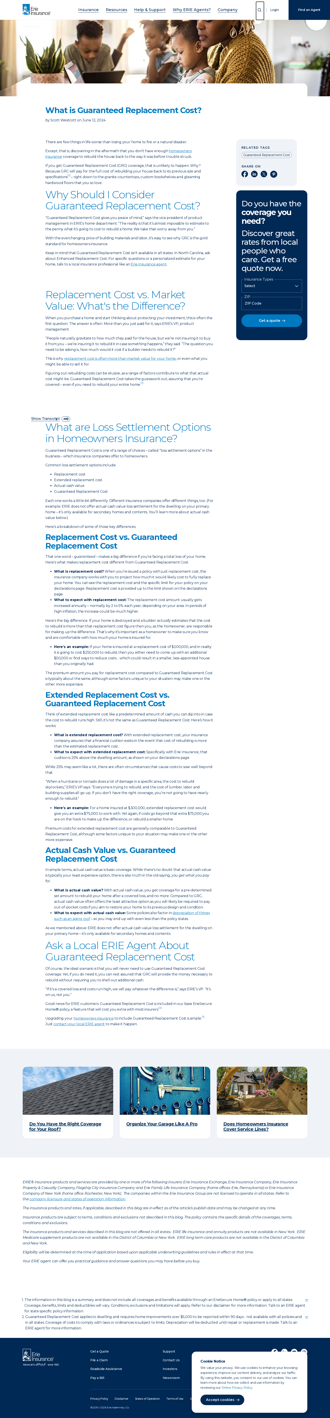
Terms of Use (174, 1398)
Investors (170, 1369)
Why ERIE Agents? (186, 9)
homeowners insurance (94, 1018)
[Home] (38, 10)
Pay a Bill (97, 1378)
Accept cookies (220, 1400)
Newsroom (171, 1378)
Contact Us (171, 1360)
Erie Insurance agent (148, 264)
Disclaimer (121, 1398)
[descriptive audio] (66, 419)
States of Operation (147, 1398)
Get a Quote (99, 1351)
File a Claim (99, 1360)
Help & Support (151, 9)
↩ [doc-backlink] (306, 1300)
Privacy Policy (99, 1398)
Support (169, 1351)
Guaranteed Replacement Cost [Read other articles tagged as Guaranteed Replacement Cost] (266, 155)
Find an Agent (309, 10)
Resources (124, 9)
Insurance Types (258, 279)
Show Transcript (45, 419)
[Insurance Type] (271, 286)
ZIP (247, 297)
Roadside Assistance (106, 1369)
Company (215, 9)
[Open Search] (260, 11)
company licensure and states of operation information (77, 1199)
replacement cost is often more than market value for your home (120, 359)
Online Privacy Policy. (237, 1388)
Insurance (101, 9)
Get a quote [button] (269, 321)
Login (274, 10)
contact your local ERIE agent (79, 1024)
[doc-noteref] (69, 177)
